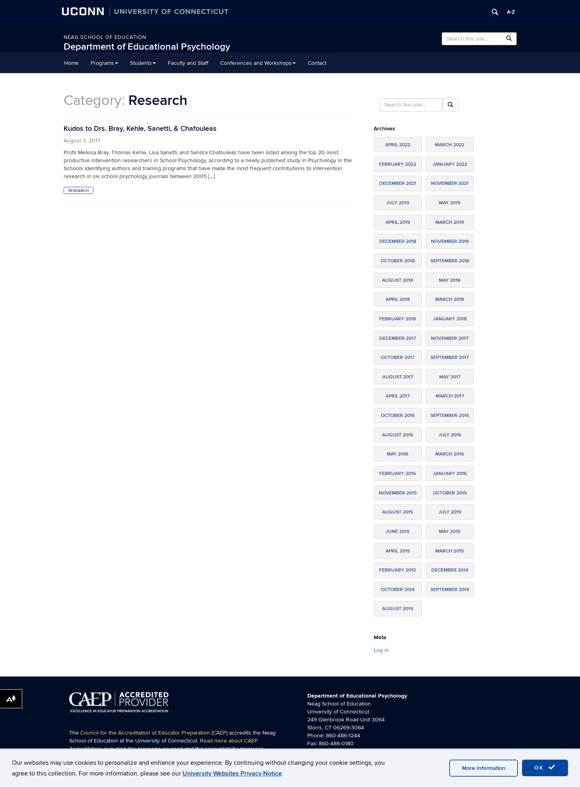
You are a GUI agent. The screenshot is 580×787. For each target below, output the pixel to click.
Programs (104, 63)
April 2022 (397, 145)
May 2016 (397, 454)
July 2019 (397, 203)
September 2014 (450, 590)
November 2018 (450, 241)
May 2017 (449, 377)
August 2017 (397, 377)
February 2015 (397, 570)
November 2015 (398, 493)
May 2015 (449, 532)
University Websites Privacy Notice (232, 773)
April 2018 (398, 299)
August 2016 (397, 435)
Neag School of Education (105, 37)
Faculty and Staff (188, 63)
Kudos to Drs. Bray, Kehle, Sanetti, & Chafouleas (140, 128)
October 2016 (398, 416)
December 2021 (397, 183)
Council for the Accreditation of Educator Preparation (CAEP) (153, 732)
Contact (317, 63)
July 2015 (449, 512)
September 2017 (450, 358)
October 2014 (398, 590)
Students (143, 63)
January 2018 (450, 319)
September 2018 (450, 261)
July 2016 (449, 435)
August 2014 (397, 609)
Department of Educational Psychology (147, 46)
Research (78, 190)
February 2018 (397, 319)
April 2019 (398, 222)
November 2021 (450, 183)
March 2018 (449, 299)
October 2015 (450, 493)
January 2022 (450, 164)
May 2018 (449, 280)
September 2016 (450, 416)
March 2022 (449, 145)
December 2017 (397, 338)
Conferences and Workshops (258, 63)
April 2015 (398, 551)
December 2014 (449, 570)
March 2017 (450, 396)
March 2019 (449, 222)
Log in (381, 650)
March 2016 (449, 454)
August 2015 (397, 512)
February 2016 (397, 474)
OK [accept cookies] (545, 767)
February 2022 (397, 164)
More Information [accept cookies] (483, 768)
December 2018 (397, 241)
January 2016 (450, 474)
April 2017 (397, 396)
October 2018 (398, 261)
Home (71, 63)
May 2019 (449, 203)
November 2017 (449, 338)
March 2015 (449, 551)
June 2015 (397, 532)
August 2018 (397, 280)
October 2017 (397, 358)
